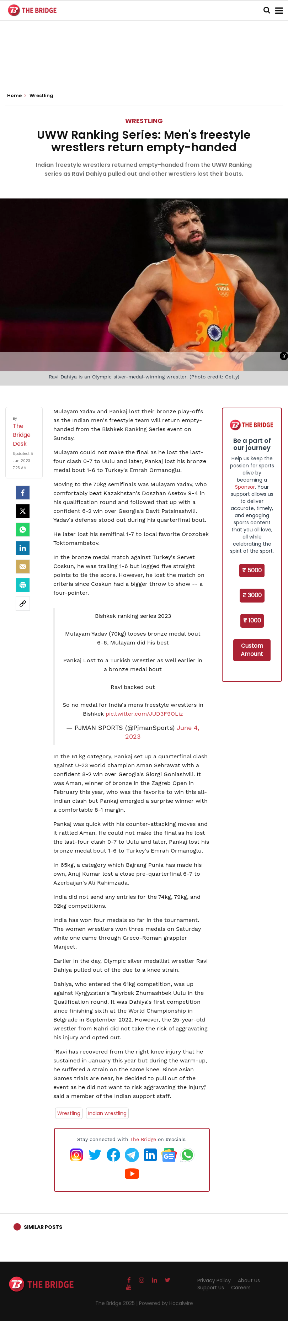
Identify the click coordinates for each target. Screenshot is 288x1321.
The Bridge (143, 1139)
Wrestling (144, 120)
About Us (249, 1280)
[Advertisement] (144, 64)
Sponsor (245, 486)
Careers (241, 1287)
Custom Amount (252, 650)
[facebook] (23, 493)
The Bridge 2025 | (117, 1303)
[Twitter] (23, 511)
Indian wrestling (107, 1113)
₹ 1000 (252, 620)
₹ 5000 (252, 570)
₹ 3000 (252, 595)
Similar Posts (43, 1227)
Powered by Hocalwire (166, 1303)
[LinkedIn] (23, 548)
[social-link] (23, 603)
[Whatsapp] (23, 529)
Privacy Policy (214, 1280)
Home (16, 95)
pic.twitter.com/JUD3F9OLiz (144, 713)
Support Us (210, 1287)
